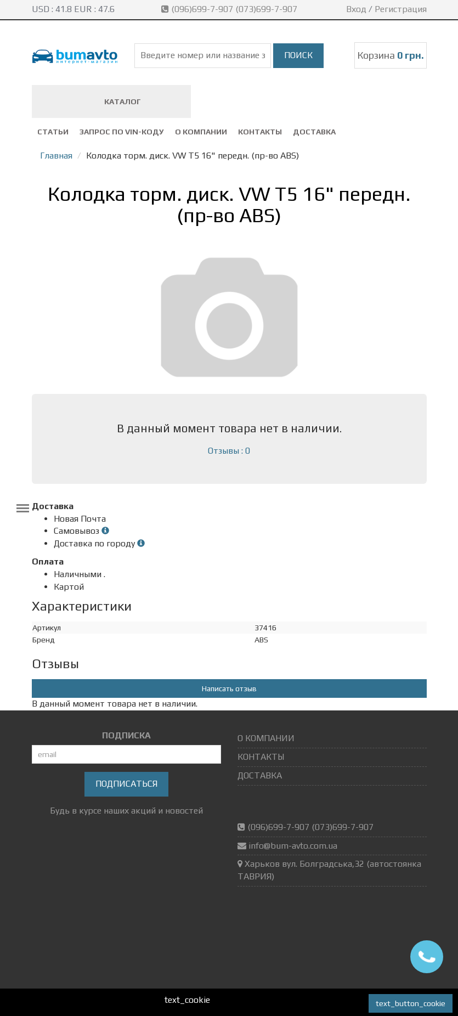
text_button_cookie (410, 1003)
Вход (356, 9)
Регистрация (401, 9)
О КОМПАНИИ (201, 131)
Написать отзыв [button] (229, 688)
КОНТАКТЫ (260, 131)
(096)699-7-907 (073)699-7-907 (230, 9)
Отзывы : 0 (229, 450)
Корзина (390, 55)
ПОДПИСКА (126, 735)
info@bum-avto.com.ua (292, 845)
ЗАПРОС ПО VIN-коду (122, 131)
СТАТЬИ (53, 131)
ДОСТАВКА (314, 131)
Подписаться (126, 783)
